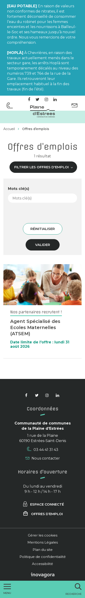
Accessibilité (42, 564)
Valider (42, 245)
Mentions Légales (42, 542)
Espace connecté (43, 504)
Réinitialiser (42, 229)
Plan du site (43, 549)
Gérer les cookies (42, 535)
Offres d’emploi (43, 514)
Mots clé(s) (18, 189)
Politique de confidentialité (42, 557)
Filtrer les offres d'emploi (43, 167)
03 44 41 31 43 (42, 449)
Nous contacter (42, 458)
